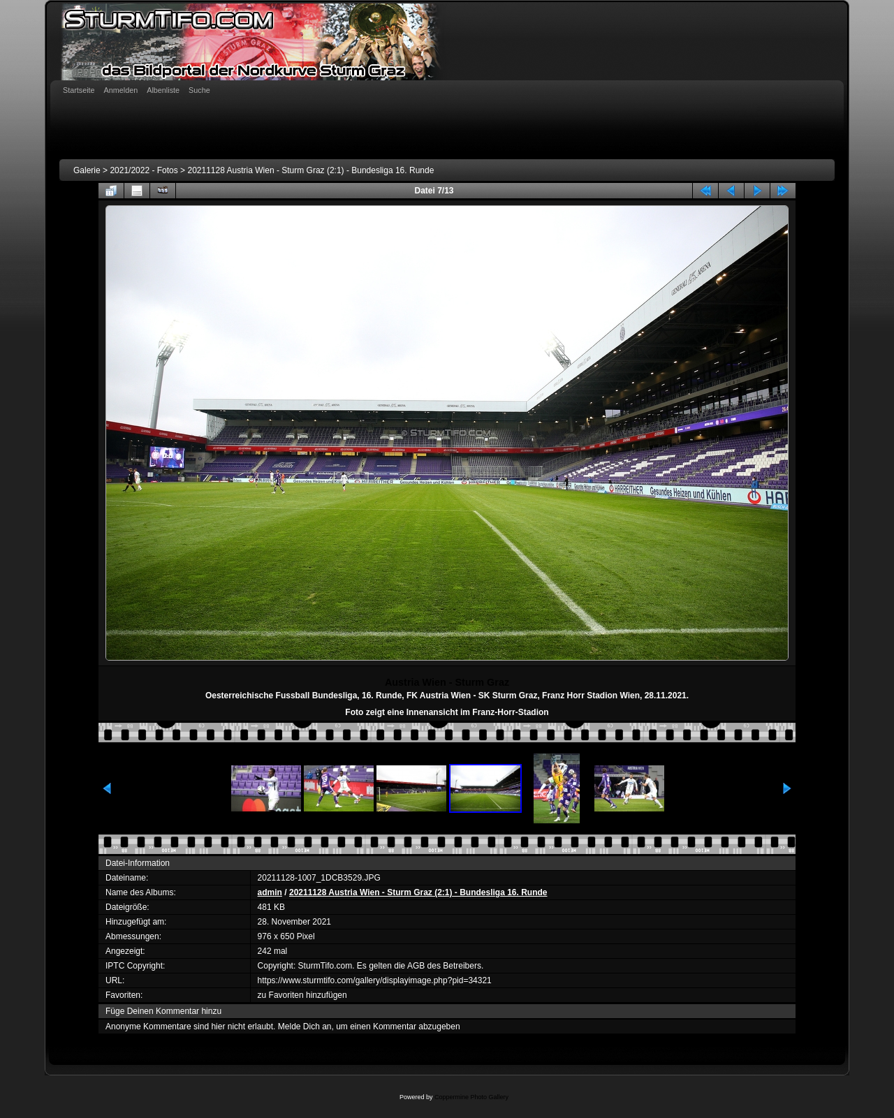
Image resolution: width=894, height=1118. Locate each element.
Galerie (87, 170)
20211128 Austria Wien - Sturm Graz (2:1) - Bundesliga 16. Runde (310, 170)
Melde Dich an (305, 1026)
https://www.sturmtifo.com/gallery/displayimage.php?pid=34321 (375, 980)
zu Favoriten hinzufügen (302, 995)
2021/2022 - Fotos (143, 170)
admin (270, 892)
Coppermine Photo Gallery (471, 1097)
